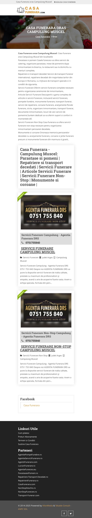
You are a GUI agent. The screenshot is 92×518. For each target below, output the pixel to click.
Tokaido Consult (62, 505)
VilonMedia (47, 505)
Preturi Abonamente (27, 436)
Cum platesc (23, 433)
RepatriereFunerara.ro (28, 480)
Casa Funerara (43, 36)
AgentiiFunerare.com (27, 462)
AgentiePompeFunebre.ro (30, 454)
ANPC (20, 509)
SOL (26, 509)
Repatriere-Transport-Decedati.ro (33, 477)
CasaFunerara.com (26, 484)
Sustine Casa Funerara (28, 444)
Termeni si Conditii (26, 440)
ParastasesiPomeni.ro (28, 473)
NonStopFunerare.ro (27, 491)
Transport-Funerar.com (28, 495)
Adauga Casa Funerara (65, 2)
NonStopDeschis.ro (27, 488)
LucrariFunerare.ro (26, 465)
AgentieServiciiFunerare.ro (30, 458)
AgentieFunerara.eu (27, 469)
